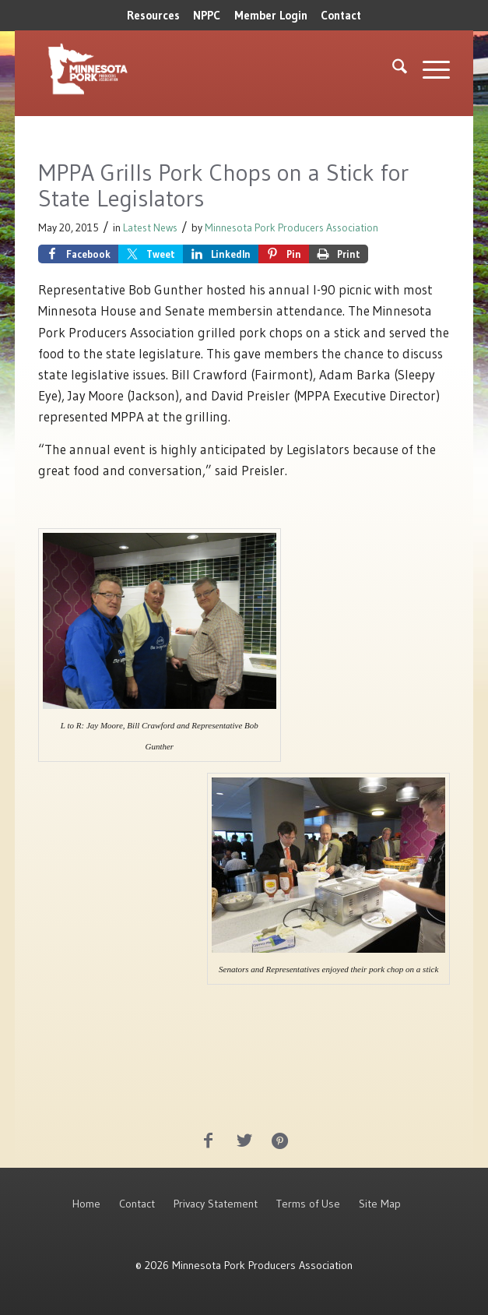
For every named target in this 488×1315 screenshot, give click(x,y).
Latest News (150, 227)
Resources (153, 15)
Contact (341, 15)
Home (86, 1204)
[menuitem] (153, 15)
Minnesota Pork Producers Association (291, 227)
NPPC (206, 15)
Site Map (380, 1204)
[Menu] (428, 69)
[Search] (392, 69)
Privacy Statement (216, 1204)
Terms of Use (308, 1204)
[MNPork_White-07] (162, 69)
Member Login (270, 15)
